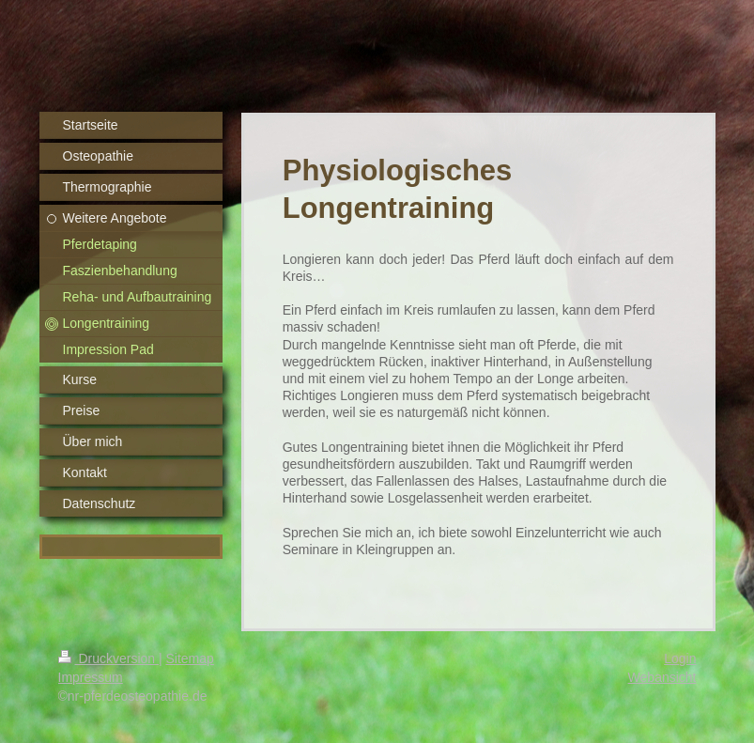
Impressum (90, 677)
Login (680, 658)
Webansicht (662, 677)
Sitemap (190, 658)
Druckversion (108, 658)
